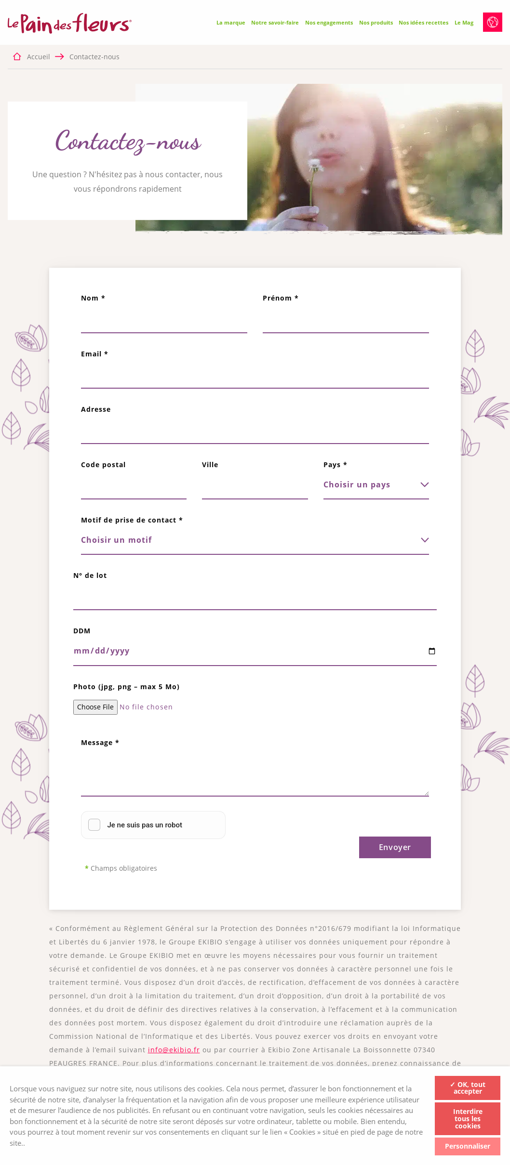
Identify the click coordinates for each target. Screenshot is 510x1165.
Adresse (96, 409)
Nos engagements (329, 22)
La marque (230, 22)
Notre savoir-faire (275, 22)
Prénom (281, 297)
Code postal (103, 464)
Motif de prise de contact (132, 519)
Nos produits (376, 22)
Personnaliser (467, 1146)
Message (100, 742)
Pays (335, 464)
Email (94, 353)
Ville (210, 464)
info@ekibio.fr (174, 1049)
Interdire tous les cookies (468, 1119)
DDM (82, 630)
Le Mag (464, 22)
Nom (93, 297)
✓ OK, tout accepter (467, 1088)
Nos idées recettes (423, 22)
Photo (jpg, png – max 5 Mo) (126, 686)
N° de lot (90, 575)
